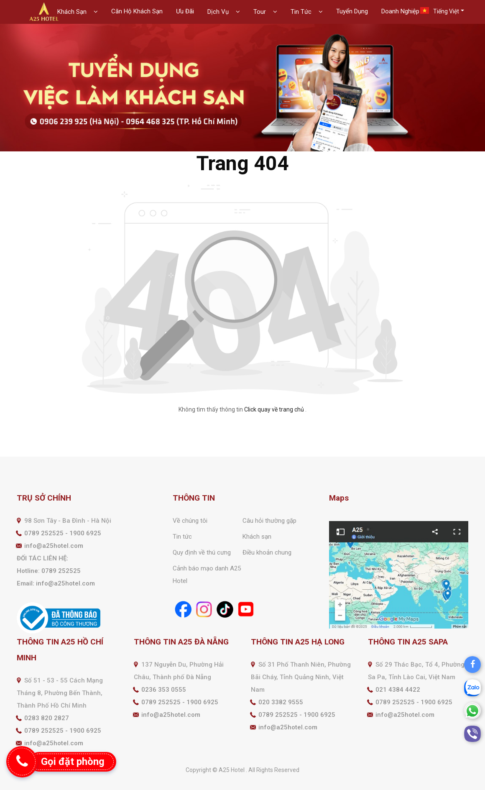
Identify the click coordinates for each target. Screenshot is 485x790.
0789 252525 (61, 571)
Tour (260, 11)
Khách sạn (256, 536)
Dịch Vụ (218, 11)
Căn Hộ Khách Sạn (137, 11)
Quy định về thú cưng (202, 552)
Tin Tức (302, 11)
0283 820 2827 (46, 718)
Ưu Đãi (185, 11)
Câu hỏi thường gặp (269, 520)
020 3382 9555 (280, 702)
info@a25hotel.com (53, 546)
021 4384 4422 (397, 689)
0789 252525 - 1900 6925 (62, 533)
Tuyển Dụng (352, 11)
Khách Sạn (72, 11)
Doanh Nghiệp (400, 11)
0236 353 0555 (163, 689)
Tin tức (182, 536)
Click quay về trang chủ (274, 409)
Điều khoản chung (266, 552)
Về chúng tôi (190, 520)
